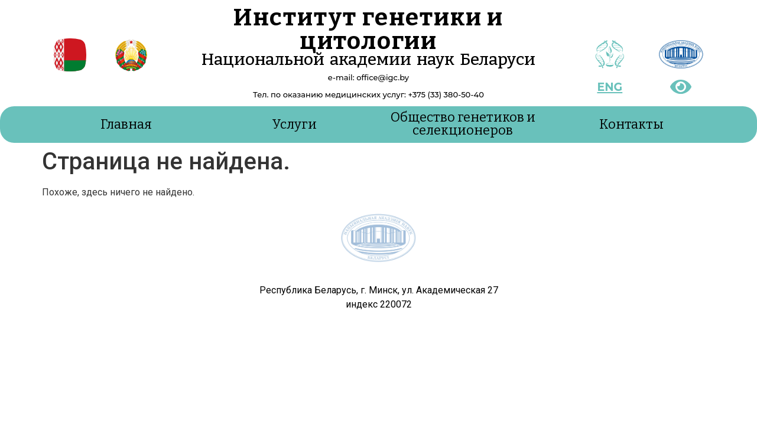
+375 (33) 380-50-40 (445, 94)
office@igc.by (382, 77)
